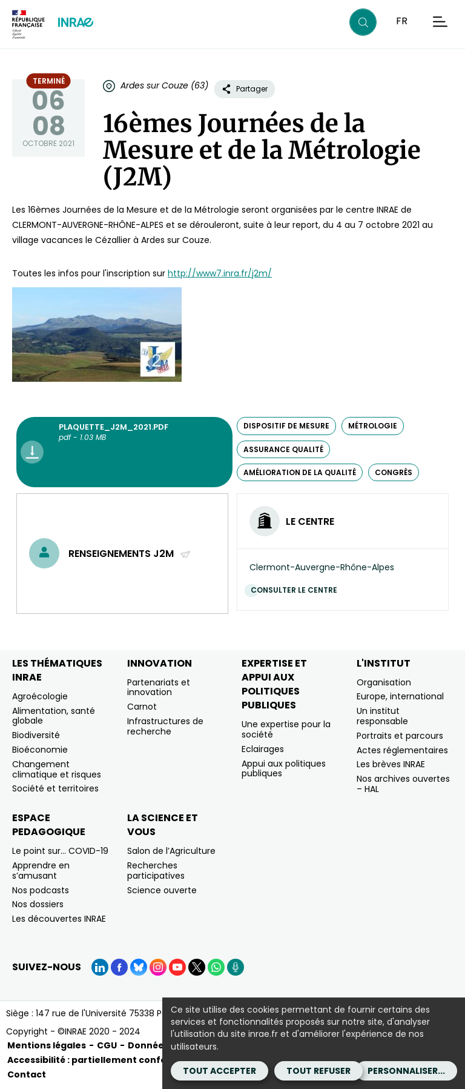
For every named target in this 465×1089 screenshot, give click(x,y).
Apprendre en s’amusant (41, 870)
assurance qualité (283, 449)
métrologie (372, 426)
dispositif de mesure (286, 426)
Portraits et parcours (400, 736)
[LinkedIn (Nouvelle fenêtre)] (99, 967)
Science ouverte (162, 890)
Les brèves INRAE (391, 764)
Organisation (384, 682)
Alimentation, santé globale (53, 716)
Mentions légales (46, 1045)
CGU (107, 1045)
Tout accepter (219, 1071)
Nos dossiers (38, 904)
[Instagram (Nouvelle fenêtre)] (158, 967)
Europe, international (400, 696)
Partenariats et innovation (158, 687)
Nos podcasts (40, 890)
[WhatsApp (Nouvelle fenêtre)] (216, 967)
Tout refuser (318, 1071)
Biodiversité (36, 735)
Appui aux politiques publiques (284, 769)
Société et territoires (55, 788)
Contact (26, 1074)
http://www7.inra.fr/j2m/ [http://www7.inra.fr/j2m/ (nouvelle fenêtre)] (220, 273)
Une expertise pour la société (286, 729)
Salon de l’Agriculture (171, 851)
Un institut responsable (382, 716)
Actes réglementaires (402, 750)
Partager (245, 89)
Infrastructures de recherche (165, 726)
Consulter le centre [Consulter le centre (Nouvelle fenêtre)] (297, 590)
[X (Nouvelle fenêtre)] (196, 967)
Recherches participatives (156, 870)
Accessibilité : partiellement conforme (96, 1060)
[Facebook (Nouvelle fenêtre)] (119, 967)
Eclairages (263, 749)
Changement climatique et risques (56, 769)
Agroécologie (40, 696)
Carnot (142, 707)
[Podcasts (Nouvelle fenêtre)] (235, 967)
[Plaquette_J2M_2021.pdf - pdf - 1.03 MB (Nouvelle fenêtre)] (124, 452)
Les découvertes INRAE (59, 919)
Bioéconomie (40, 750)
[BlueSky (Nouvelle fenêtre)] (138, 967)
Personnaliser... (406, 1071)
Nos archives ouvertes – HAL (403, 784)
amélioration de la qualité (299, 472)
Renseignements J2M (129, 554)
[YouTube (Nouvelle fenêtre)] (177, 967)
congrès (393, 472)
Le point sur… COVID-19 (60, 851)
